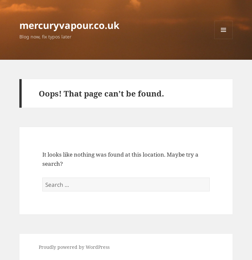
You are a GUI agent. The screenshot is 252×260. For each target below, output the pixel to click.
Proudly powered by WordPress (74, 247)
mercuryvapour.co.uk (69, 25)
